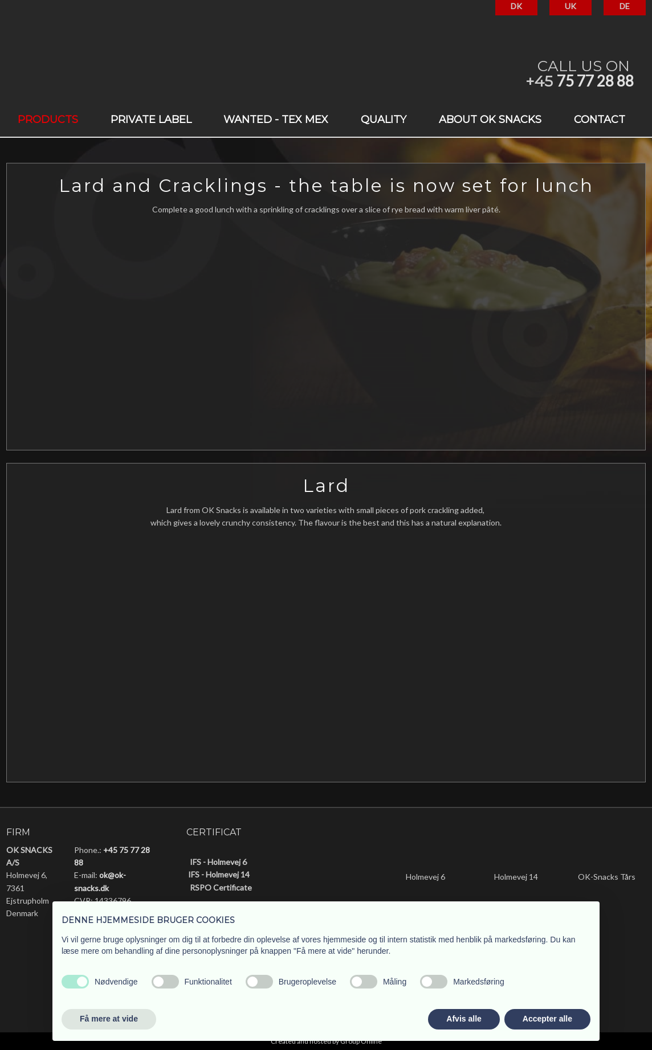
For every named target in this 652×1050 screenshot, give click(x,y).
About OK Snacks (490, 119)
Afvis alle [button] (463, 1018)
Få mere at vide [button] (109, 1018)
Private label (151, 119)
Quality (383, 119)
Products (48, 119)
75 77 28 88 (595, 81)
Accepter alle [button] (547, 1018)
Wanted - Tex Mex (275, 119)
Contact (599, 119)
